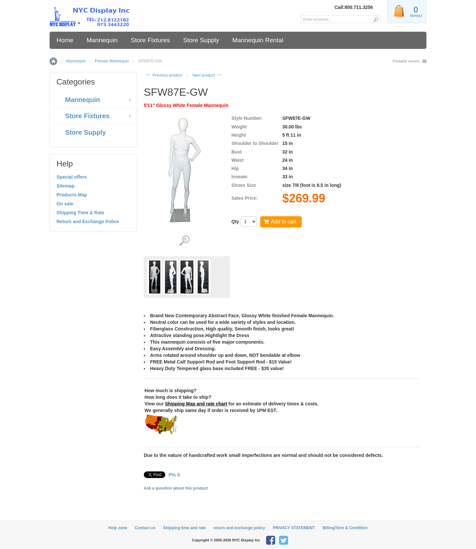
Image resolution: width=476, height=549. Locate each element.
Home (65, 40)
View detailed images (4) (184, 241)
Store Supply (201, 40)
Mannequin (102, 40)
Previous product (163, 75)
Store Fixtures (150, 40)
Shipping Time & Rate (80, 212)
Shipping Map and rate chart (196, 403)
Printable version (406, 61)
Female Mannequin (112, 61)
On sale (65, 203)
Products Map (72, 194)
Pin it (174, 474)
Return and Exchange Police (88, 221)
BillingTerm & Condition (345, 528)
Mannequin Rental (257, 40)
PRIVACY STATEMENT (294, 528)
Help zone (117, 528)
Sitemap (65, 186)
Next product (207, 75)
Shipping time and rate (184, 528)
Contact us (145, 528)
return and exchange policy (239, 528)
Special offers (72, 177)
